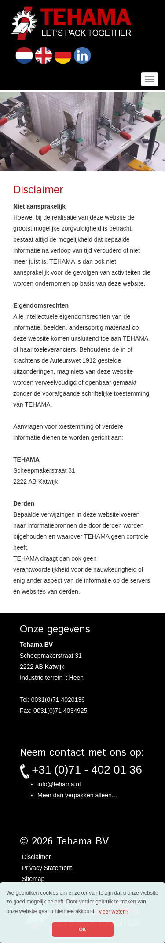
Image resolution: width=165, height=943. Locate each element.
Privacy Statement (47, 867)
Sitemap (33, 878)
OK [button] (82, 929)
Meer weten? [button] (113, 912)
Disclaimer (36, 856)
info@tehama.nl (59, 784)
